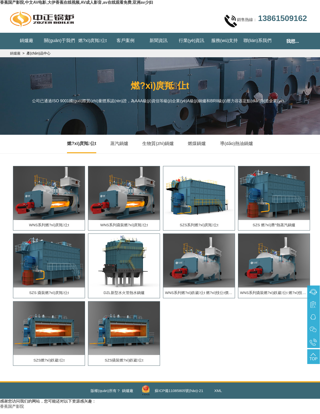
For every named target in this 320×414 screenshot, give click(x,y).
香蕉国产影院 (12, 411)
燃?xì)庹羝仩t (92, 40)
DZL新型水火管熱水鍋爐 (124, 295)
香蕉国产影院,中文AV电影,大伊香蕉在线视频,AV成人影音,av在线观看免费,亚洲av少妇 (76, 2)
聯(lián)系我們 (258, 40)
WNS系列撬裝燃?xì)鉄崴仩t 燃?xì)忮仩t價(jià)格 (275, 295)
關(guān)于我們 (59, 40)
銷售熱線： (265, 21)
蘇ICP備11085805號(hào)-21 (179, 395)
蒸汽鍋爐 (119, 143)
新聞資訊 (159, 40)
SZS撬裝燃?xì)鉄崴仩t (124, 364)
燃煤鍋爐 (197, 143)
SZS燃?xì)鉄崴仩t (49, 364)
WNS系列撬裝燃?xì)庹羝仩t (124, 226)
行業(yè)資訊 (191, 40)
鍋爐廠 (26, 40)
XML (218, 395)
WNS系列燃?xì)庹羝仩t (49, 226)
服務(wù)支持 (224, 40)
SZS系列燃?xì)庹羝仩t (199, 226)
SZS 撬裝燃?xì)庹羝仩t (49, 295)
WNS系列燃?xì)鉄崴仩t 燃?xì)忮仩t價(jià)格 (200, 295)
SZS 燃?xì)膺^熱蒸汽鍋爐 (274, 226)
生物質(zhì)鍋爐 (158, 143)
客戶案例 (125, 40)
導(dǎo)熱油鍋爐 (236, 143)
